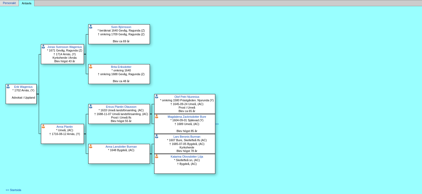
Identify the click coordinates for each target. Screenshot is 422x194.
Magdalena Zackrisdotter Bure (187, 116)
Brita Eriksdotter (121, 66)
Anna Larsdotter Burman (121, 146)
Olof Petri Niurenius (186, 96)
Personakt (9, 3)
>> (217, 124)
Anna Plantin (65, 126)
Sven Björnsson (121, 27)
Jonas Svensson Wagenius (64, 46)
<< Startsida (13, 190)
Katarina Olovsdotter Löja (187, 156)
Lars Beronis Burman (186, 136)
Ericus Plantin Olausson (121, 106)
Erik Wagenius (23, 86)
